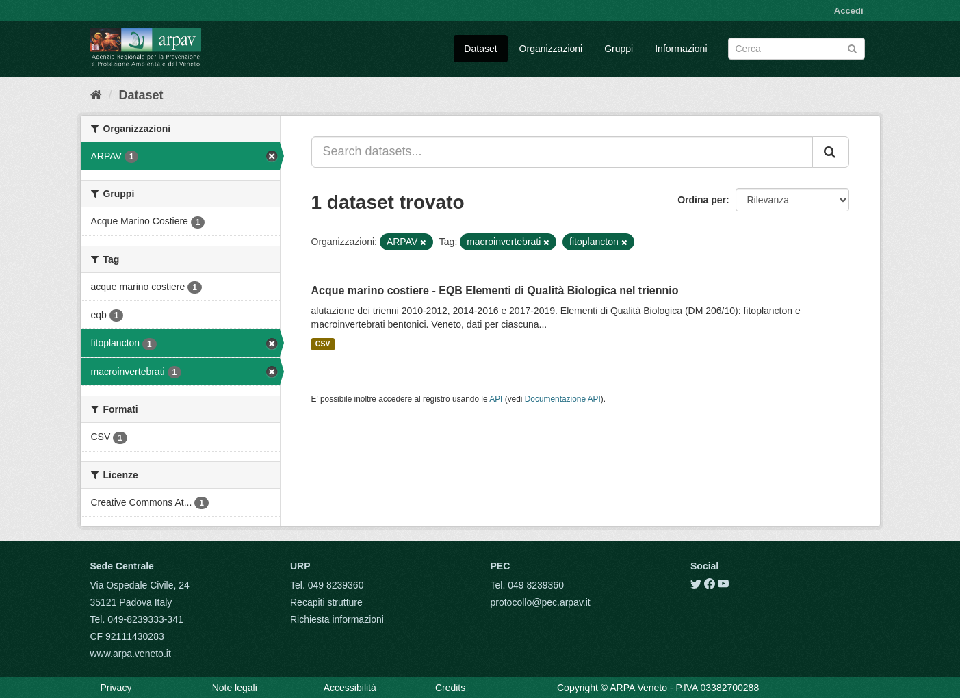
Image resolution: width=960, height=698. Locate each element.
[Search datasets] (796, 49)
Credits (450, 687)
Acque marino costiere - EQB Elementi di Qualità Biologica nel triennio (495, 290)
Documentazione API (563, 399)
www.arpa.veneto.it (130, 653)
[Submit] (852, 47)
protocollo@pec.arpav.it (541, 602)
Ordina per (701, 199)
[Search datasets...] (562, 152)
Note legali (234, 687)
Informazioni (681, 48)
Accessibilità (350, 687)
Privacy (116, 687)
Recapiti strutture (326, 602)
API (495, 399)
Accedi (849, 10)
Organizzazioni (551, 48)
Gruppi (618, 48)
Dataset (480, 48)
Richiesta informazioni (337, 619)
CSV (322, 344)
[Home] (96, 95)
